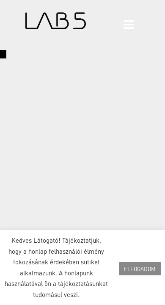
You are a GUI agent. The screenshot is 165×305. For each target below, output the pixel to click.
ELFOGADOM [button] (140, 268)
